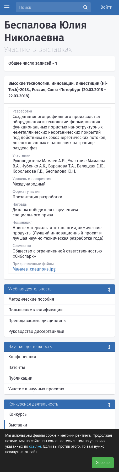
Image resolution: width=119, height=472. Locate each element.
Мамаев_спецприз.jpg (34, 269)
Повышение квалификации (35, 309)
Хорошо (103, 462)
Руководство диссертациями (36, 331)
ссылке (35, 446)
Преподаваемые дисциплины (37, 320)
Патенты (16, 367)
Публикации (20, 378)
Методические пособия (31, 299)
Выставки (17, 425)
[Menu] (7, 7)
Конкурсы (18, 414)
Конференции (22, 356)
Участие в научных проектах (36, 388)
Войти (107, 7)
